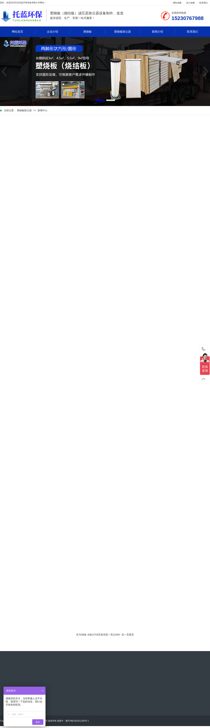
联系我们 (203, 3)
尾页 (131, 634)
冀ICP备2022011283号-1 (77, 721)
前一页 (109, 634)
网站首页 (23, 31)
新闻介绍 (163, 31)
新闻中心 (42, 110)
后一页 (125, 634)
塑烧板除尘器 (127, 31)
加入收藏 (190, 3)
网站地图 (177, 3)
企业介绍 (58, 31)
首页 (103, 634)
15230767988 (203, 349)
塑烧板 (94, 31)
